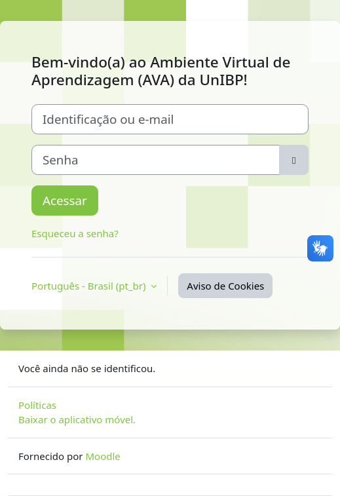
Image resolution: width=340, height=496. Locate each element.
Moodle (102, 456)
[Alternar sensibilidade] (294, 160)
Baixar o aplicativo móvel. (77, 419)
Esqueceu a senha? (75, 233)
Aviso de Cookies (225, 285)
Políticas (37, 404)
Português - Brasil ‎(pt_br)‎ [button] (89, 285)
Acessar (65, 200)
